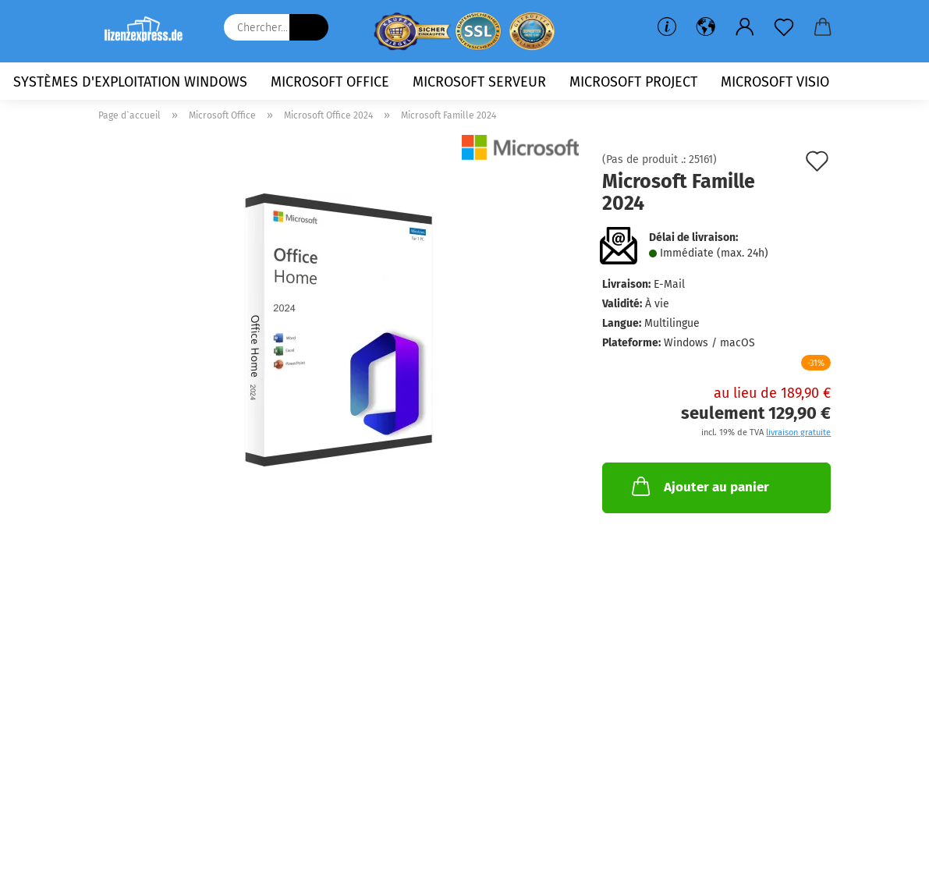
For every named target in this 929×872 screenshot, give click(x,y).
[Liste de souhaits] (783, 27)
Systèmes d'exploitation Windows (130, 81)
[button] (705, 27)
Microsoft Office (330, 81)
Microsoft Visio (775, 81)
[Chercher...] (308, 27)
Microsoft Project (633, 81)
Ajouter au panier (699, 485)
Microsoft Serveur (479, 81)
